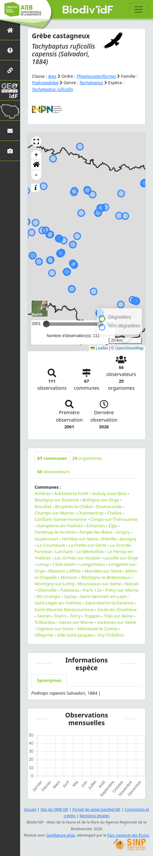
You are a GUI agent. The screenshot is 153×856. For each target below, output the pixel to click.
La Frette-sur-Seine (87, 545)
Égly (113, 526)
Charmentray (90, 513)
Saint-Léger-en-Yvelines (58, 603)
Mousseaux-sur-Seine (99, 584)
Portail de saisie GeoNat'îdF (96, 809)
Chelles (114, 513)
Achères (43, 493)
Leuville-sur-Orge (120, 558)
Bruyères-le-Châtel (73, 506)
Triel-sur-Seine (118, 616)
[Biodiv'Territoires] (10, 110)
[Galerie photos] (10, 151)
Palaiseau (70, 590)
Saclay (70, 596)
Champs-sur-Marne (54, 513)
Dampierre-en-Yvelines (60, 526)
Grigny (123, 532)
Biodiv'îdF (87, 10)
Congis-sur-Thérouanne (114, 519)
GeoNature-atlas (60, 835)
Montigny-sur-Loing (54, 584)
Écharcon (96, 526)
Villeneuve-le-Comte (97, 629)
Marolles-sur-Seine (103, 571)
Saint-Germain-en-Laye (103, 596)
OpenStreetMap (129, 348)
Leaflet (99, 348)
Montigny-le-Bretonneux (106, 577)
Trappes (92, 616)
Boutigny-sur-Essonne (57, 500)
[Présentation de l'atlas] (10, 50)
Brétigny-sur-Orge (101, 500)
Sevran (44, 616)
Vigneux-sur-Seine (55, 629)
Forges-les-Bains (96, 532)
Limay (43, 564)
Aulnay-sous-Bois (109, 493)
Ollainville (47, 590)
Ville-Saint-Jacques (75, 635)
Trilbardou (45, 622)
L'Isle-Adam (64, 564)
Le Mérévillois (90, 551)
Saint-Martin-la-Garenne (109, 603)
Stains (60, 616)
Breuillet (43, 506)
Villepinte (44, 635)
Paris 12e (92, 590)
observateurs (53, 472)
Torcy (75, 616)
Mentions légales (94, 815)
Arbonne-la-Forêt (71, 493)
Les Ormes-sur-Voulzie (77, 558)
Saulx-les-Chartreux (117, 609)
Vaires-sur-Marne (76, 622)
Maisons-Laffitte (64, 571)
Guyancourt (46, 539)
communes (52, 458)
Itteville (108, 539)
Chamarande (109, 506)
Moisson (69, 577)
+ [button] (36, 155)
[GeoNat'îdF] (10, 90)
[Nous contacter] (10, 131)
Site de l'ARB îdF (54, 809)
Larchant (64, 551)
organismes (87, 458)
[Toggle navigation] (138, 9)
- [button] (36, 175)
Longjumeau (92, 564)
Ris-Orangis (48, 596)
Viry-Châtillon (110, 635)
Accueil (30, 809)
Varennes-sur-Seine (116, 622)
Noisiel (132, 584)
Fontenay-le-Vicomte (55, 532)
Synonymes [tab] (49, 680)
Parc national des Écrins (128, 835)
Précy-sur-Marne (121, 590)
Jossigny (128, 539)
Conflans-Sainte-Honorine (61, 519)
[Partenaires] (10, 70)
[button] (36, 142)
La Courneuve (51, 545)
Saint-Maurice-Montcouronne (64, 609)
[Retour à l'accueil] (10, 30)
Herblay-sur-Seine (80, 539)
